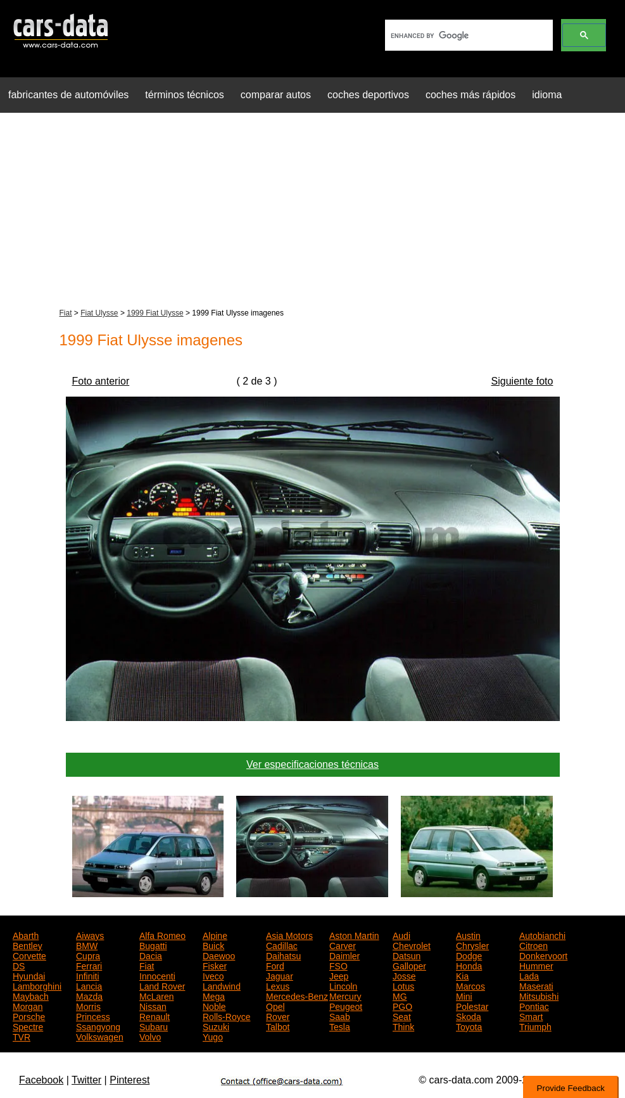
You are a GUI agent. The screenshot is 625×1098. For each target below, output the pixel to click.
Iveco (213, 975)
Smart (531, 1015)
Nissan (153, 1005)
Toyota (469, 1026)
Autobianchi (542, 934)
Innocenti (157, 975)
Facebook (41, 1080)
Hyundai (29, 975)
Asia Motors (289, 934)
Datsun (406, 955)
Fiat (66, 313)
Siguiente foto (522, 381)
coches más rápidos (470, 94)
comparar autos (276, 94)
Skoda (468, 1015)
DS (19, 965)
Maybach (31, 995)
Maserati (536, 985)
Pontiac (534, 1005)
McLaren (156, 995)
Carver (342, 944)
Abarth (26, 934)
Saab (339, 1015)
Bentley (27, 944)
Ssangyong (98, 1026)
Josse (404, 975)
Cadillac (282, 944)
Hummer (536, 965)
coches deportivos (368, 94)
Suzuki (216, 1026)
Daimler (344, 955)
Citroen (533, 944)
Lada (529, 975)
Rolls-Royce (226, 1015)
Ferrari (89, 965)
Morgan (27, 1005)
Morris (88, 1005)
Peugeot (345, 1005)
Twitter (86, 1080)
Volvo (150, 1036)
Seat (402, 1015)
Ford (275, 965)
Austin (468, 934)
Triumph (535, 1026)
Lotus (403, 985)
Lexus (277, 985)
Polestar (472, 1005)
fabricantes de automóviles (68, 94)
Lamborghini (37, 985)
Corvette (29, 955)
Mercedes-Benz (297, 995)
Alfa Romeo (162, 934)
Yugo (213, 1036)
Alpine (215, 934)
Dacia (150, 955)
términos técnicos (184, 94)
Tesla (339, 1026)
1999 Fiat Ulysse (155, 313)
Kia (462, 975)
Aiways (90, 934)
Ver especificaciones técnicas (312, 764)
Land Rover (162, 985)
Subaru (153, 1026)
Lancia (89, 985)
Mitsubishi (539, 995)
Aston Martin (354, 934)
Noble (214, 1005)
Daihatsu (283, 955)
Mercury (345, 995)
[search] (468, 35)
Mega (214, 995)
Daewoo (219, 955)
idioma (547, 94)
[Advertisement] (312, 211)
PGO (402, 1005)
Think (403, 1026)
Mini (464, 995)
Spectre (28, 1026)
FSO (338, 965)
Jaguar (279, 975)
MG (400, 995)
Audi (401, 934)
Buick (213, 944)
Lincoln (343, 985)
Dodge (469, 955)
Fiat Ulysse (99, 313)
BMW (87, 944)
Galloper (409, 965)
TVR (21, 1036)
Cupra (88, 955)
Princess (93, 1015)
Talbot (277, 1026)
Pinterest (129, 1080)
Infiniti (87, 975)
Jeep (338, 975)
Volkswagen (99, 1036)
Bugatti (153, 944)
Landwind (222, 985)
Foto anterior (101, 381)
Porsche (29, 1015)
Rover (277, 1015)
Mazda (89, 995)
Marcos (470, 985)
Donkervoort (543, 955)
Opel (275, 1005)
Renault (154, 1015)
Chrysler (472, 944)
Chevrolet (412, 944)
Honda (469, 965)
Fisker (215, 965)
